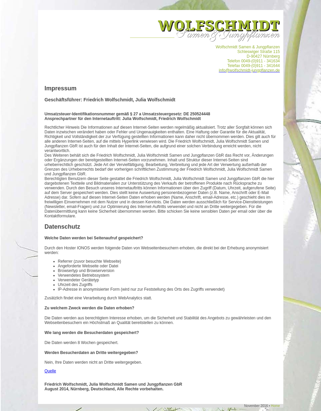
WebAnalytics (130, 298)
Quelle (50, 371)
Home (275, 406)
